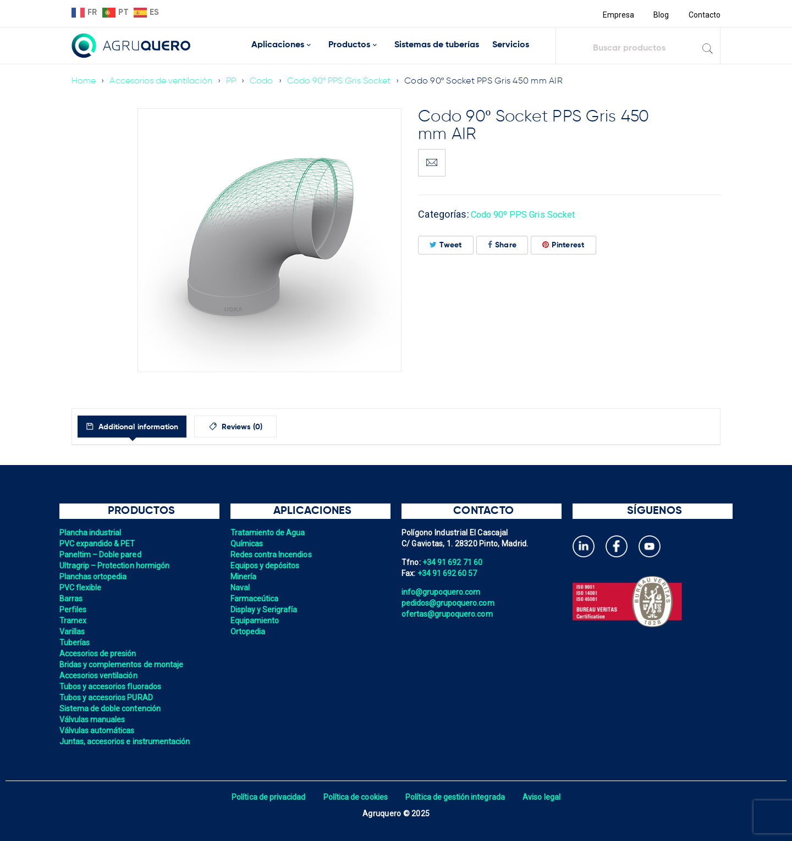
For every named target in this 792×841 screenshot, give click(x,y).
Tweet (446, 245)
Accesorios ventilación (99, 675)
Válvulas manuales (93, 719)
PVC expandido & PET (98, 543)
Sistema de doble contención (111, 708)
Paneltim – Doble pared (101, 554)
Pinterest (563, 245)
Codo (265, 81)
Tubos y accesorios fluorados (111, 686)
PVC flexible (81, 587)
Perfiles (73, 609)
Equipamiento (255, 620)
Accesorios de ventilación (162, 81)
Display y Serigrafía (265, 609)
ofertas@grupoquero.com (449, 614)
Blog (660, 14)
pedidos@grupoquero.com (449, 603)
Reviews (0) (265, 427)
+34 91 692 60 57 (448, 573)
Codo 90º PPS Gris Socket (344, 81)
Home (84, 81)
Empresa (617, 14)
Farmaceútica (255, 598)
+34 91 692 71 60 (453, 562)
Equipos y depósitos (266, 565)
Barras (71, 598)
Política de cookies (354, 797)
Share (502, 245)
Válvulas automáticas (98, 730)
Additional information (147, 427)
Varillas (72, 631)
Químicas (247, 543)
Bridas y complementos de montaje (123, 664)
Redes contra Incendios (272, 554)
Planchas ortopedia (94, 576)
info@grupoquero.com (442, 592)
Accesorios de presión (99, 653)
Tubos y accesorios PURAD (107, 697)
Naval (240, 587)
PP (234, 81)
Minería (243, 576)
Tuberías (75, 642)
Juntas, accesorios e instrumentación (126, 741)
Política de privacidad (265, 797)
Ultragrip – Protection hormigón (116, 565)
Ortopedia (248, 631)
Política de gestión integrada (456, 797)
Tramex (73, 620)
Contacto (704, 14)
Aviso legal (545, 797)
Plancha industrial (91, 532)
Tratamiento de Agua (268, 532)
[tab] (142, 426)
